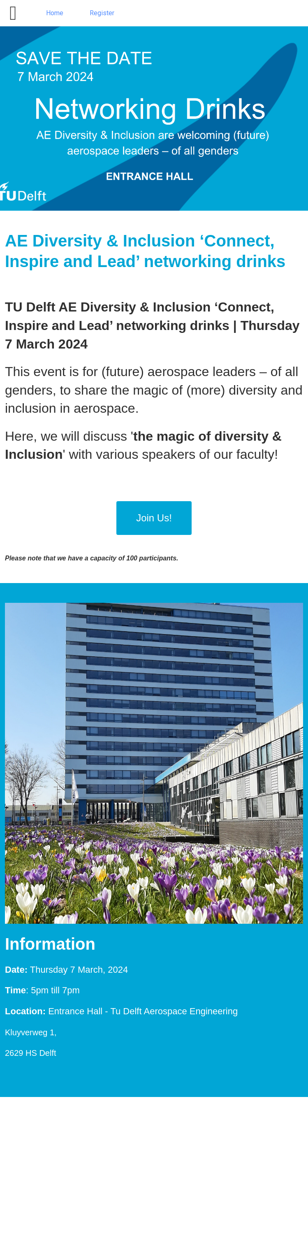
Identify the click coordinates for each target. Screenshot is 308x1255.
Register (102, 13)
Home (54, 13)
